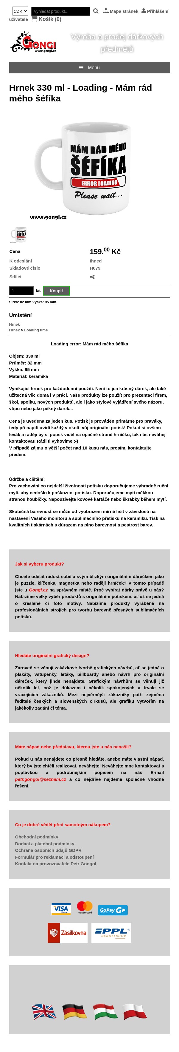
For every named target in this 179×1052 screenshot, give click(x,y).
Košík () (46, 19)
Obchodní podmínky (36, 836)
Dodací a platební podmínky (44, 843)
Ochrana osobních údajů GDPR (48, 850)
